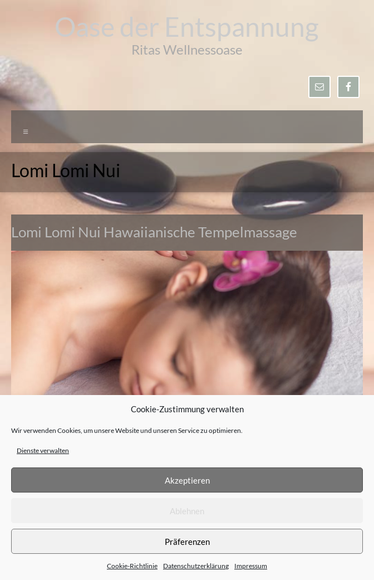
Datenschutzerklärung (196, 566)
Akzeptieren (187, 480)
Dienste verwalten (43, 450)
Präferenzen (187, 542)
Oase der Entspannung (187, 26)
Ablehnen (187, 511)
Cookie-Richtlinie (132, 566)
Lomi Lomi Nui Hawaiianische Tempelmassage (154, 232)
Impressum (250, 566)
